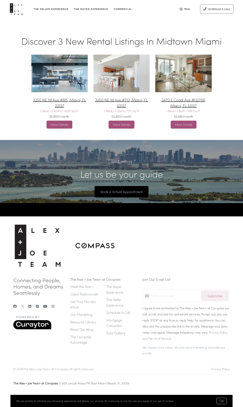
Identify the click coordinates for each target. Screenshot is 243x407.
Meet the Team (81, 286)
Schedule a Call (118, 312)
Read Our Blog (81, 329)
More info (180, 401)
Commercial (123, 9)
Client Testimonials (84, 294)
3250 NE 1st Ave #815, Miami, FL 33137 (59, 102)
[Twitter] (22, 306)
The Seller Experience (51, 9)
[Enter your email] (175, 296)
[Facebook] (15, 306)
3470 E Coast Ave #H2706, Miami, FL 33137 (183, 102)
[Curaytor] (32, 328)
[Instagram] (52, 306)
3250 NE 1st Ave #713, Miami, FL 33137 (121, 102)
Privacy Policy (220, 369)
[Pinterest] (37, 306)
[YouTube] (45, 306)
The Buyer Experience (91, 9)
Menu (185, 9)
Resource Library (83, 322)
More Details (59, 124)
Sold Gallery (115, 333)
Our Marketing (81, 314)
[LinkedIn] (29, 306)
